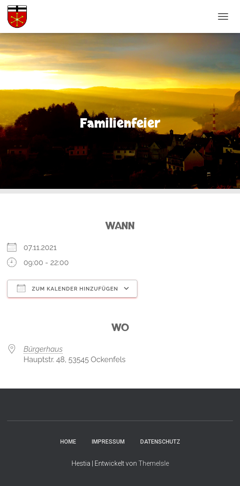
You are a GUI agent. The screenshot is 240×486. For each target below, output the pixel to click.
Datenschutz (160, 441)
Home (68, 441)
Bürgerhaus (43, 349)
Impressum (108, 441)
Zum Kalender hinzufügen (67, 288)
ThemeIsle (153, 463)
